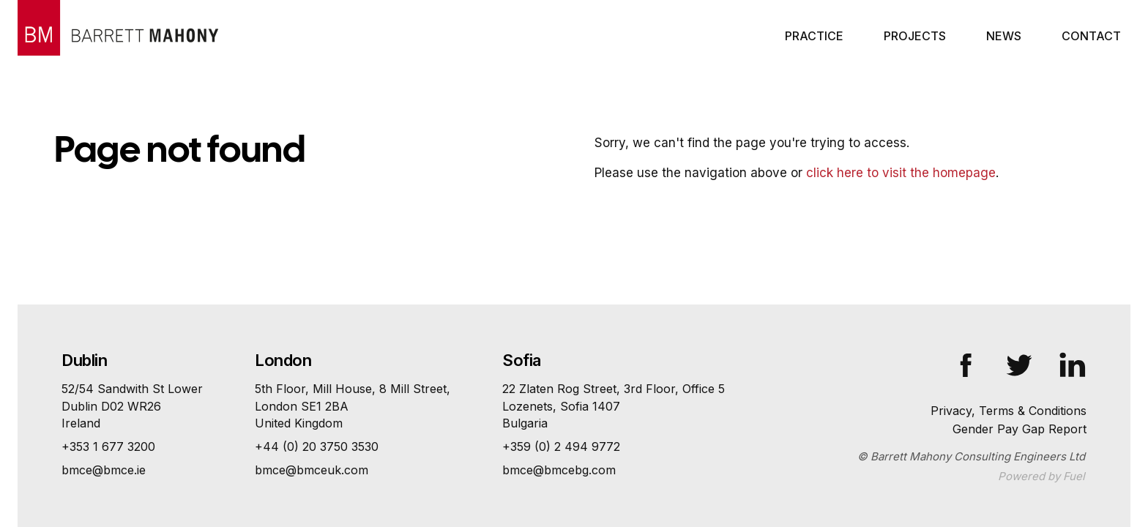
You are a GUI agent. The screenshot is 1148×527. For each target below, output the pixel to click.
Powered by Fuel (1041, 476)
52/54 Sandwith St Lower (132, 406)
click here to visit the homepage (901, 172)
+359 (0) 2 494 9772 (561, 446)
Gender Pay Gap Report (1019, 429)
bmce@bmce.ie (103, 470)
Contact (1091, 36)
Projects (915, 36)
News (1003, 36)
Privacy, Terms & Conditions (1008, 410)
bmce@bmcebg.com (559, 470)
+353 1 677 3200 (108, 446)
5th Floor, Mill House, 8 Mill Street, (352, 406)
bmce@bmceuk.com (311, 470)
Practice (814, 36)
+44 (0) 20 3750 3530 (317, 446)
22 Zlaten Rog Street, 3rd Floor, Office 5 (613, 406)
